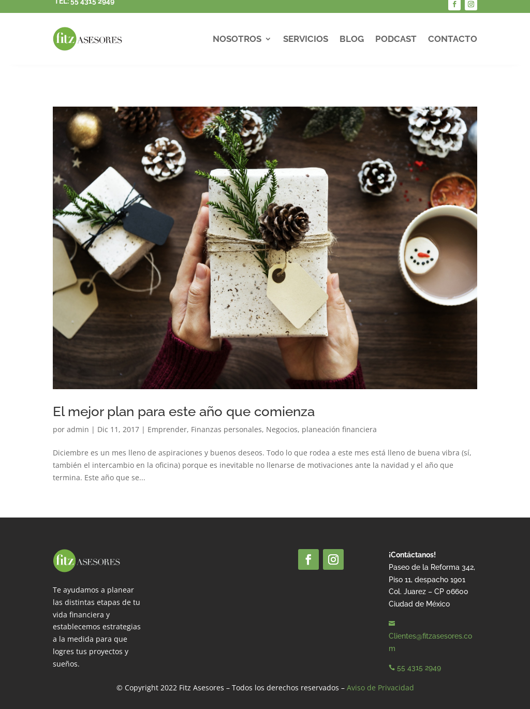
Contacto (452, 39)
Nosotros (237, 39)
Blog (352, 39)
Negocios (282, 429)
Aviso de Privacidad (380, 687)
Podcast (396, 39)
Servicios (305, 39)
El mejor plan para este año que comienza (184, 411)
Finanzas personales (226, 429)
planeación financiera (339, 429)
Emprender (167, 429)
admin (78, 429)
